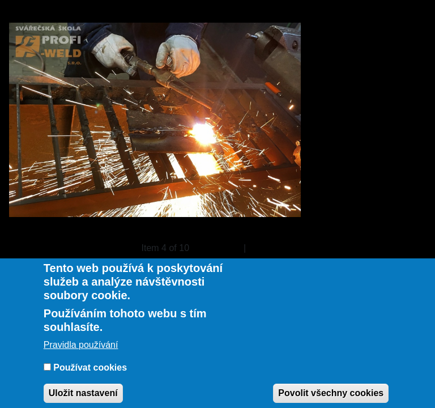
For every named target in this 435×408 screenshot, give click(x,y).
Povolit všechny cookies (330, 396)
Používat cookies (90, 371)
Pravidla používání (81, 348)
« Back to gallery (42, 248)
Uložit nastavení (83, 396)
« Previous (219, 248)
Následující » (275, 248)
